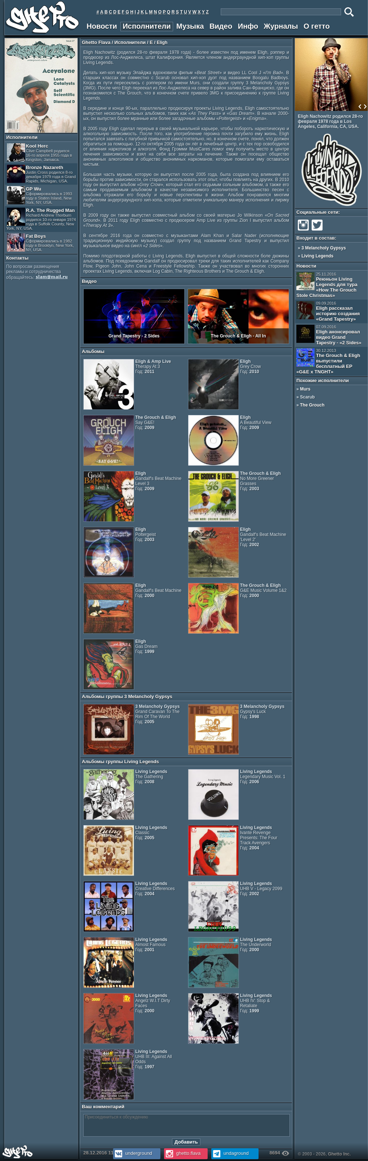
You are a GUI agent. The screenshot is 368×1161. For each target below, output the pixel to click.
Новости (102, 26)
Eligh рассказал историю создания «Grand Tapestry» (328, 311)
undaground (230, 1153)
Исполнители (147, 26)
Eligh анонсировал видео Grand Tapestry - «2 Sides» (328, 335)
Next (365, 106)
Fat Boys (40, 242)
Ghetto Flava (96, 42)
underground (132, 1153)
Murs (305, 389)
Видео (220, 26)
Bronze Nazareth (41, 174)
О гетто (317, 26)
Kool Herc (39, 152)
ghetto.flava (182, 1153)
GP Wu (39, 195)
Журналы (281, 26)
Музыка (190, 26)
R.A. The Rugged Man (41, 219)
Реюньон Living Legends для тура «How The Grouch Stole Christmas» (326, 285)
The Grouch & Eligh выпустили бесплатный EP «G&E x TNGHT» (328, 361)
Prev (360, 106)
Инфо (248, 26)
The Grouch (312, 405)
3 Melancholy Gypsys (323, 248)
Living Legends (317, 256)
